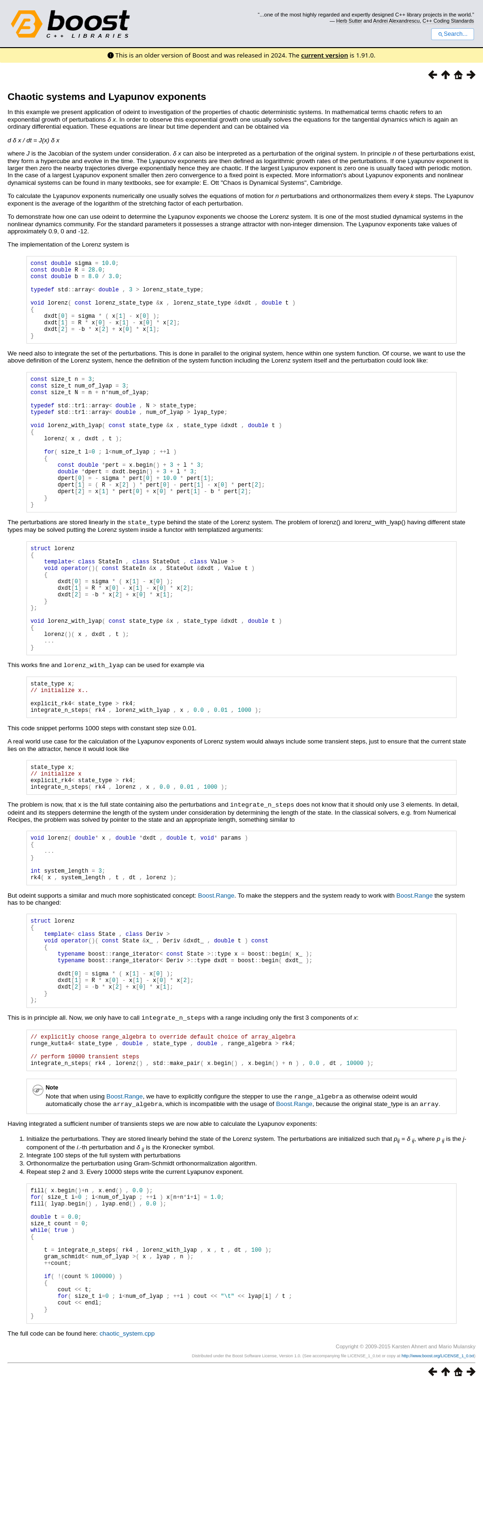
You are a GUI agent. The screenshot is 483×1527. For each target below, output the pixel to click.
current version (324, 55)
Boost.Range (216, 984)
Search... (452, 34)
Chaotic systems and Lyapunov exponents (107, 96)
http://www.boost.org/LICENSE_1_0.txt (437, 1497)
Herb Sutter (349, 21)
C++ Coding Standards (448, 21)
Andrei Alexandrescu (396, 21)
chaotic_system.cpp (127, 1474)
